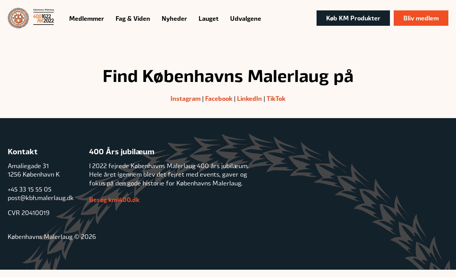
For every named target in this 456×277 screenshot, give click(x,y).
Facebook (218, 98)
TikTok (276, 98)
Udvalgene (245, 18)
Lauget (209, 18)
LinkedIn (249, 98)
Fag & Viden (133, 18)
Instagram (186, 98)
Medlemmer (86, 18)
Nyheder (174, 18)
